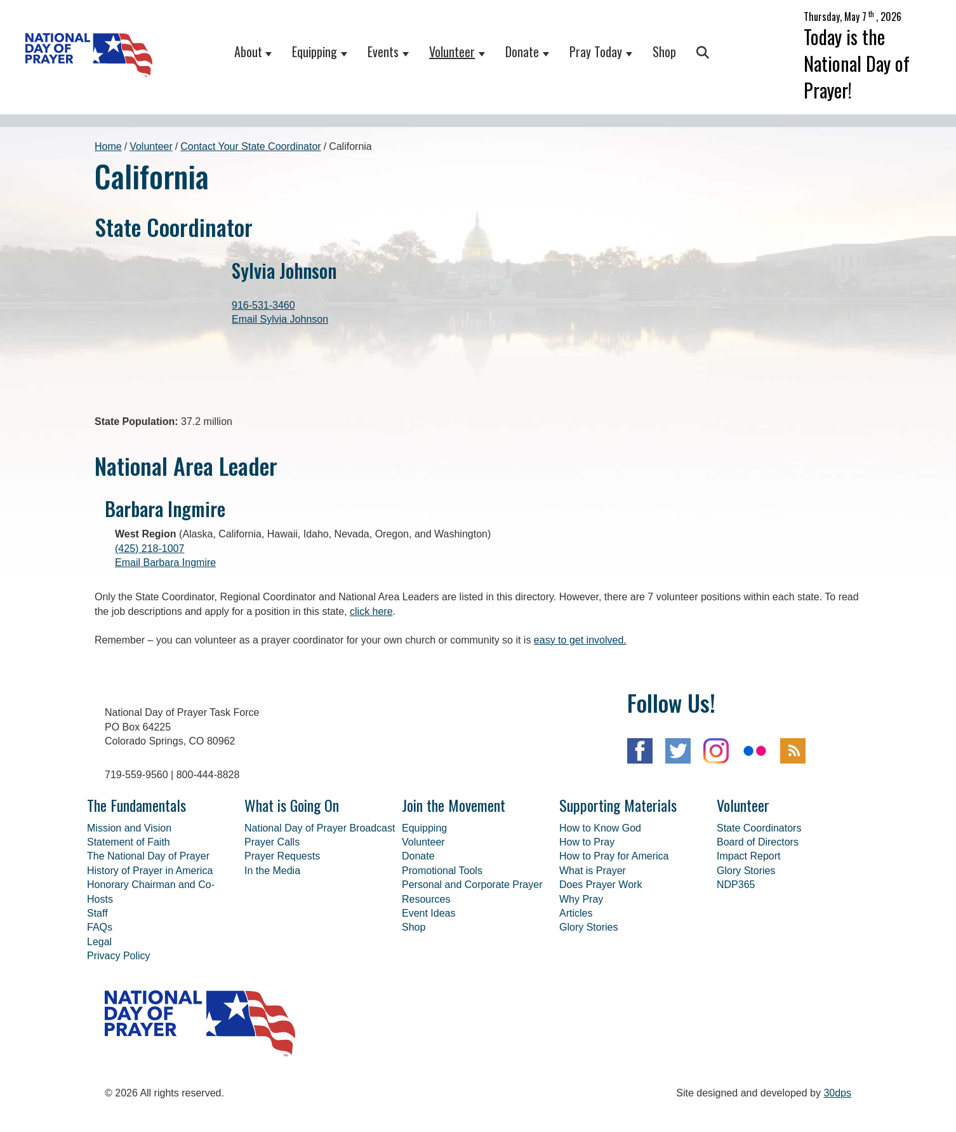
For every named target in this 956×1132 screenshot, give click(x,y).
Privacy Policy (118, 1019)
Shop (664, 51)
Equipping (314, 51)
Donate (522, 51)
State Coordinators (759, 891)
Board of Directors (758, 905)
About (248, 51)
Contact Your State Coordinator (250, 146)
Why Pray (581, 962)
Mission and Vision (129, 891)
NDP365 (736, 948)
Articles (575, 976)
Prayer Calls (272, 905)
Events (383, 51)
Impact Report (748, 919)
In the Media (272, 934)
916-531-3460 (263, 305)
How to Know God (600, 891)
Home (108, 146)
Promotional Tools (442, 934)
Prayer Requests (282, 919)
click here (371, 675)
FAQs (99, 990)
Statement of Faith (128, 905)
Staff (97, 976)
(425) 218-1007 (149, 612)
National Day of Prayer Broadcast (319, 891)
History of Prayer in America (150, 934)
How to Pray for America (614, 919)
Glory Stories (588, 990)
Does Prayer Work (600, 948)
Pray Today (595, 51)
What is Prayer (592, 934)
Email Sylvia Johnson (280, 319)
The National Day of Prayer (148, 919)
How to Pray (586, 905)
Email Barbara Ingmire (165, 626)
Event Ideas (429, 976)
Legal (99, 1005)
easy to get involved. (580, 703)
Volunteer (452, 51)
